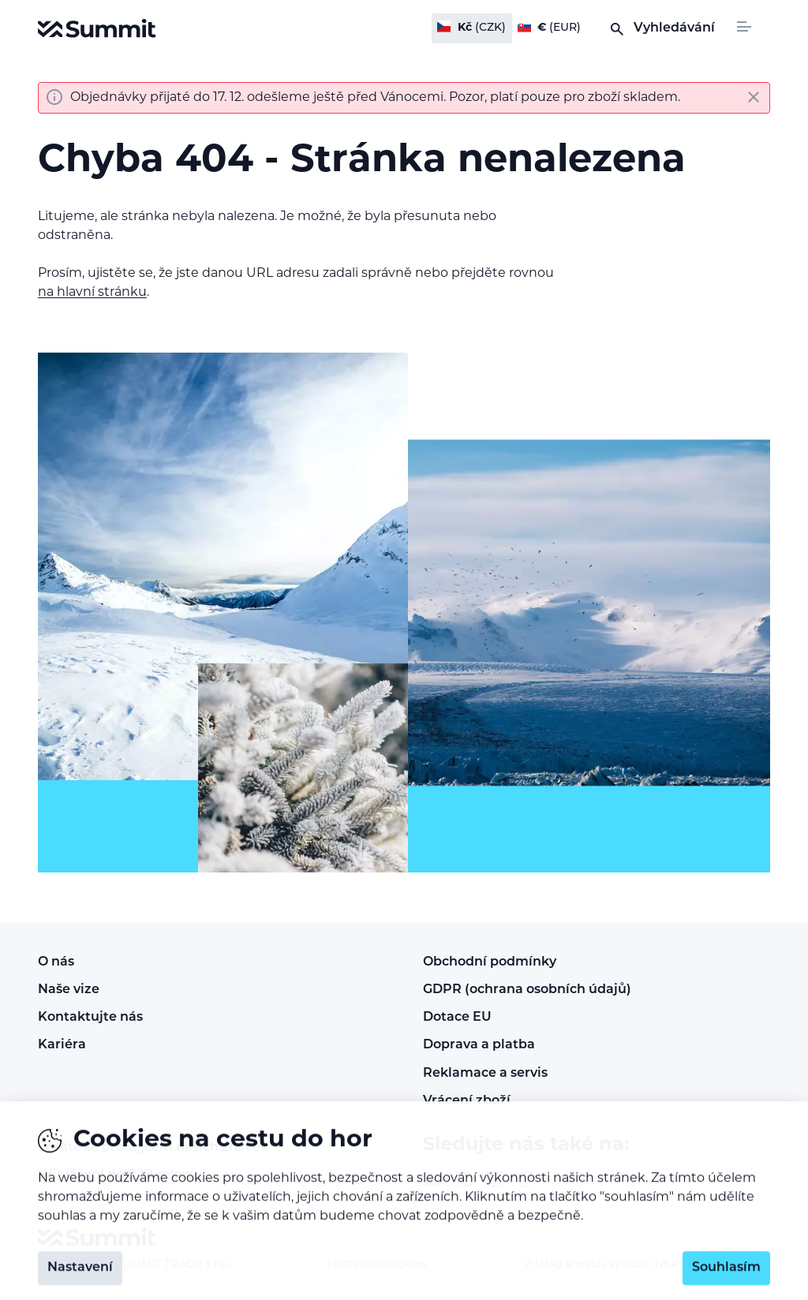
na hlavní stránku (92, 292)
